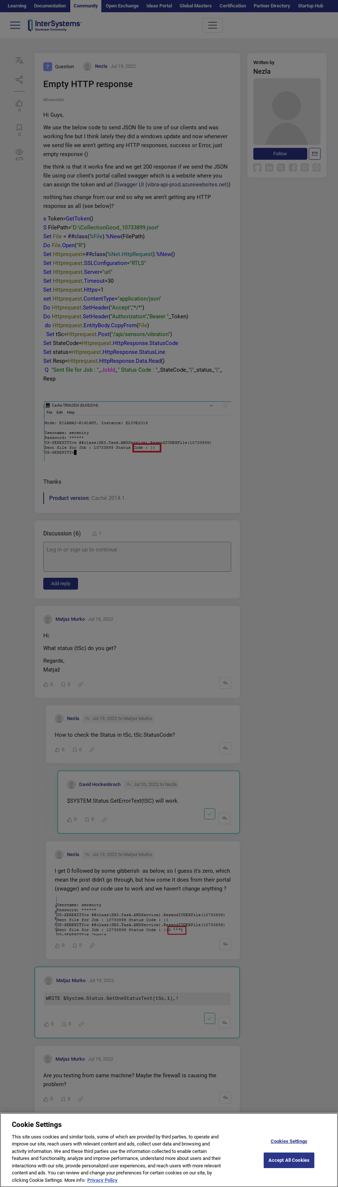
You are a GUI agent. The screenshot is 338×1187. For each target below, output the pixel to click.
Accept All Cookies (289, 1167)
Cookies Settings (289, 1148)
